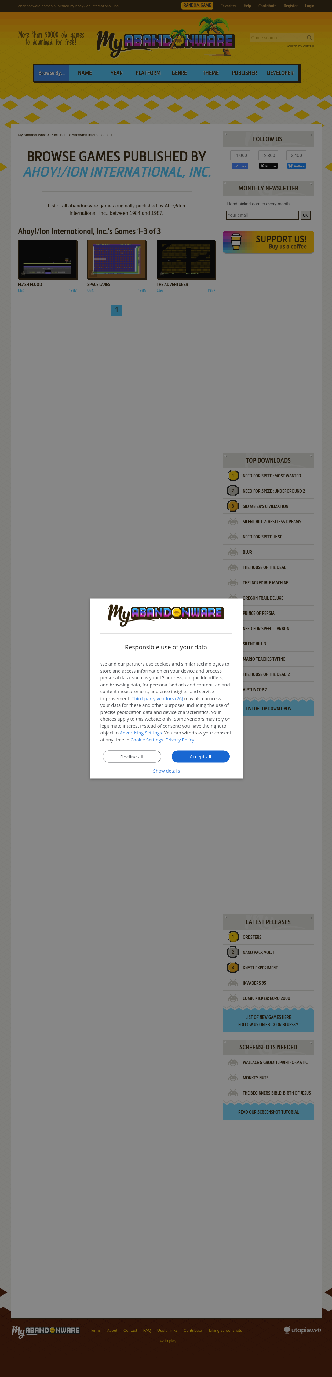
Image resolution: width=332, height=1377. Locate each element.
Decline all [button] (132, 757)
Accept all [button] (200, 756)
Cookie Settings (146, 739)
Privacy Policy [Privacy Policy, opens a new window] (180, 739)
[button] (166, 770)
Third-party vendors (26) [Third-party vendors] (157, 698)
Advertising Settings (141, 732)
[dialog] (166, 689)
